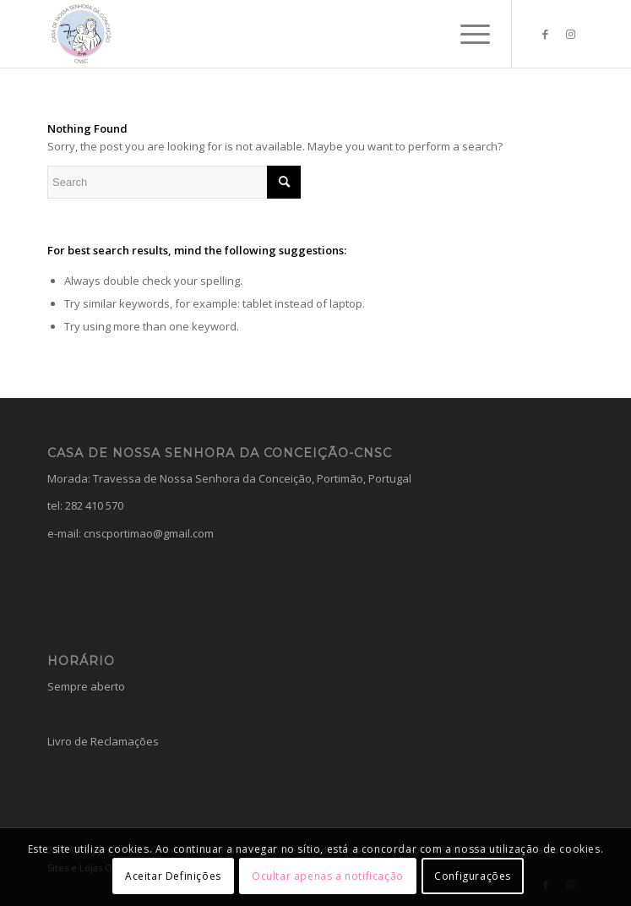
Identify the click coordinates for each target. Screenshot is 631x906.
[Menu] (466, 34)
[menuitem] (466, 34)
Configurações (472, 876)
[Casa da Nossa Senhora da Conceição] (261, 34)
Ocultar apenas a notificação (328, 876)
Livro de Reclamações (103, 741)
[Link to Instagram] (571, 34)
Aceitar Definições (173, 876)
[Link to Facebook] (545, 34)
